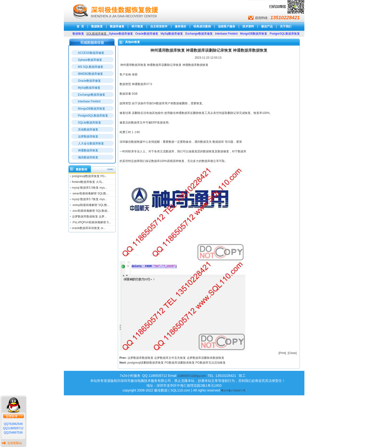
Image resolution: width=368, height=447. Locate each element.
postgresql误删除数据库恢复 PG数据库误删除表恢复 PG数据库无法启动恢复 (176, 362)
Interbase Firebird (89, 101)
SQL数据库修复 (96, 33)
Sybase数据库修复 (90, 60)
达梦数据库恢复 (88, 136)
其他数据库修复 (88, 129)
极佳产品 (267, 26)
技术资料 (248, 26)
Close (292, 353)
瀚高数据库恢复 (88, 157)
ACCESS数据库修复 (91, 53)
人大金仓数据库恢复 (91, 143)
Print (282, 353)
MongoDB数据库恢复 (91, 108)
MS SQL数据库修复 (90, 66)
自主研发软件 (159, 26)
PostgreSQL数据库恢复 (93, 115)
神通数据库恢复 (88, 150)
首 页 (80, 26)
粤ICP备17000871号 (233, 390)
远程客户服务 (226, 26)
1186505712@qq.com (191, 376)
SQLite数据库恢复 (89, 122)
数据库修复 (117, 26)
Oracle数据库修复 (89, 80)
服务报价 (180, 26)
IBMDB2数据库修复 (90, 73)
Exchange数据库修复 (91, 94)
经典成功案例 (202, 26)
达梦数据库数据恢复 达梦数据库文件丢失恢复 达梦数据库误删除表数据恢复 (175, 358)
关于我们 (285, 26)
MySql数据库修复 (89, 87)
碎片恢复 (137, 26)
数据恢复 (97, 26)
